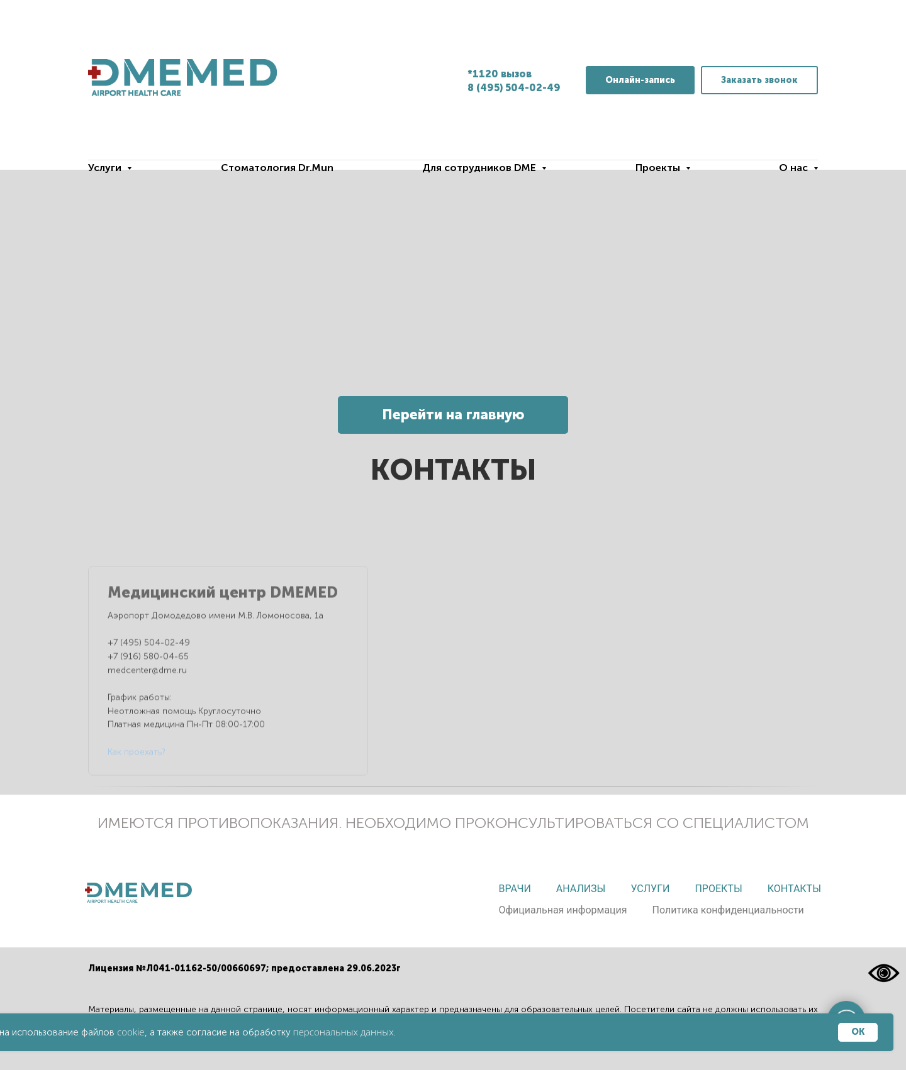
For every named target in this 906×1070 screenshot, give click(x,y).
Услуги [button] (106, 168)
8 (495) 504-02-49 (514, 88)
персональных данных (343, 1031)
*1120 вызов (499, 74)
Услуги (649, 889)
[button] (759, 80)
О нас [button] (794, 168)
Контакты (794, 889)
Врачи (514, 889)
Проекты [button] (659, 168)
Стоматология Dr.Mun (277, 168)
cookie (131, 1031)
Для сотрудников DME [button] (480, 168)
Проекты (718, 889)
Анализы (581, 889)
